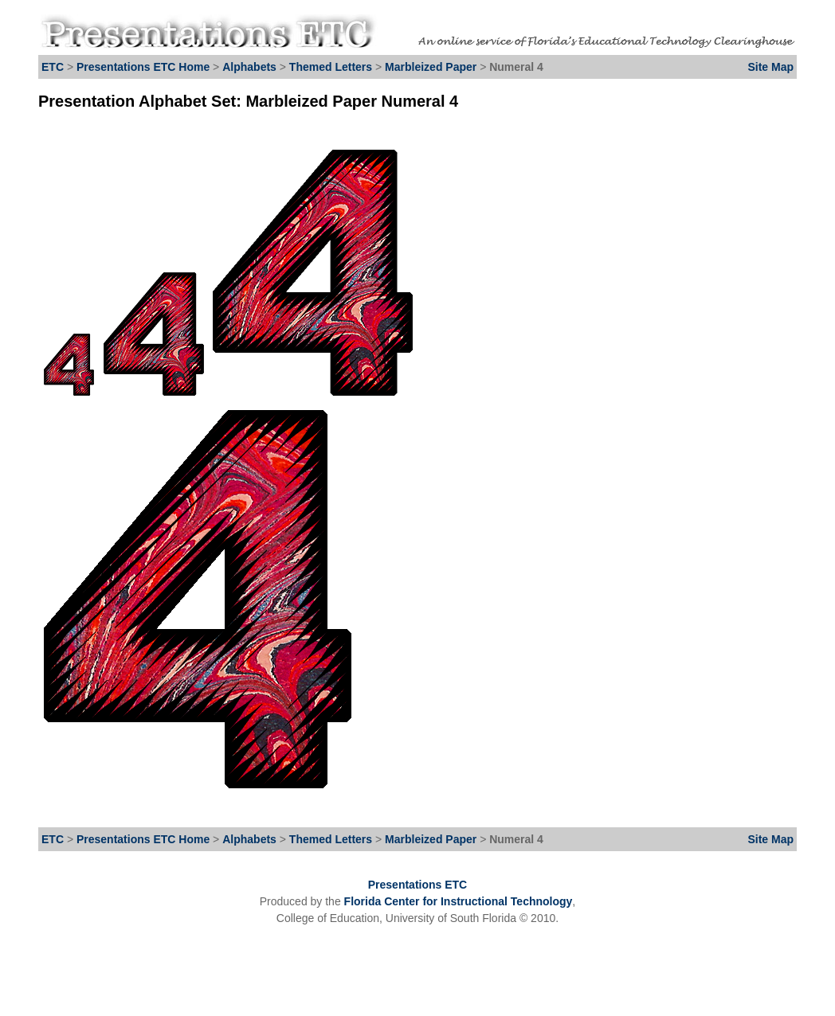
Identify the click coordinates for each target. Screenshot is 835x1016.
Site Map (770, 67)
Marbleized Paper (432, 67)
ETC (52, 67)
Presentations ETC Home (143, 67)
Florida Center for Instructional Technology (458, 901)
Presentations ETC (417, 884)
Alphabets (249, 67)
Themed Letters (330, 67)
